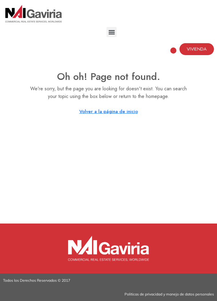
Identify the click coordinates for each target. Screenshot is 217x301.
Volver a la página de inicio (108, 111)
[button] (112, 32)
